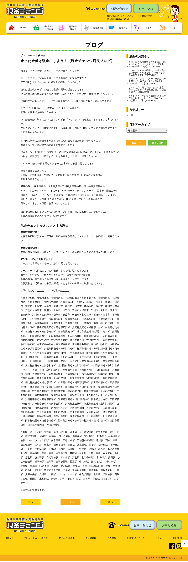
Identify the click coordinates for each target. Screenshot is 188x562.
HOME (9, 538)
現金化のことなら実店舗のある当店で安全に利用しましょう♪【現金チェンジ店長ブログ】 (147, 102)
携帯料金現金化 (67, 538)
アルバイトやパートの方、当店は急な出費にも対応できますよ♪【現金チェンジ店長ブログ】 (147, 84)
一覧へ (70, 502)
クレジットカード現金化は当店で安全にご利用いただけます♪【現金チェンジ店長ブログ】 (147, 76)
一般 (43, 55)
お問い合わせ (119, 8)
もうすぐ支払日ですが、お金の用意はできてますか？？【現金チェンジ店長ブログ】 (147, 93)
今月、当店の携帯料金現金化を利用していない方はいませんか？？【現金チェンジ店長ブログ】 (147, 66)
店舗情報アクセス (136, 538)
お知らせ (136, 148)
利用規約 (177, 538)
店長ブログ (157, 148)
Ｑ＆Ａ (159, 538)
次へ (110, 502)
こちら (42, 171)
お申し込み (146, 8)
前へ (30, 502)
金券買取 (112, 538)
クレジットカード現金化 (36, 538)
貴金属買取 (91, 538)
